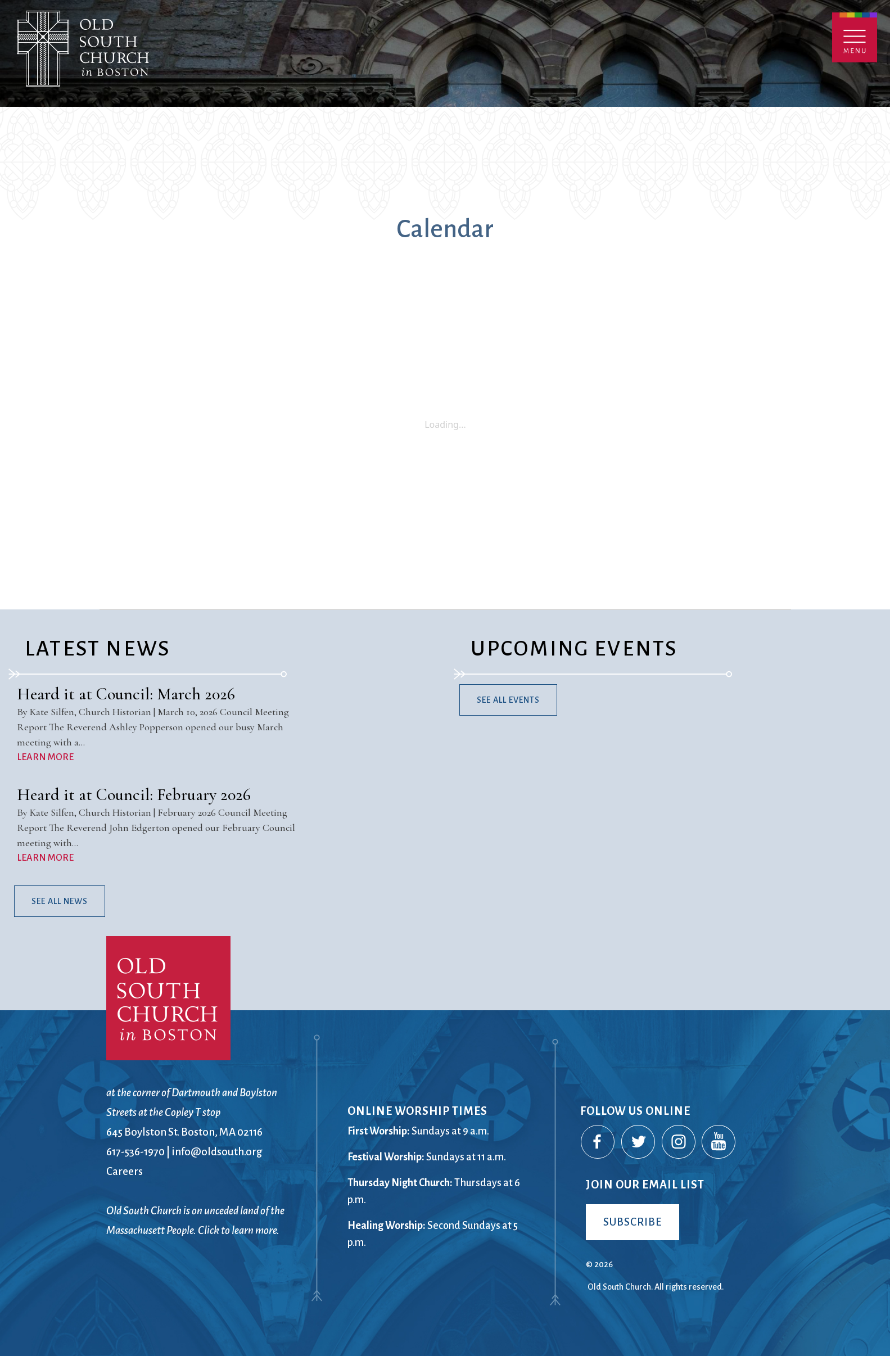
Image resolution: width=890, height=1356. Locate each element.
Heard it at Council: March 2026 (126, 694)
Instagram (679, 1142)
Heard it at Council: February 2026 (134, 794)
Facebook (598, 1142)
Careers (124, 1171)
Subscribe (632, 1222)
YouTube (719, 1142)
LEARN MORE (45, 757)
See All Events (508, 699)
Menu (854, 37)
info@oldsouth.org (217, 1152)
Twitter (638, 1142)
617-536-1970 (135, 1152)
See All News (59, 901)
